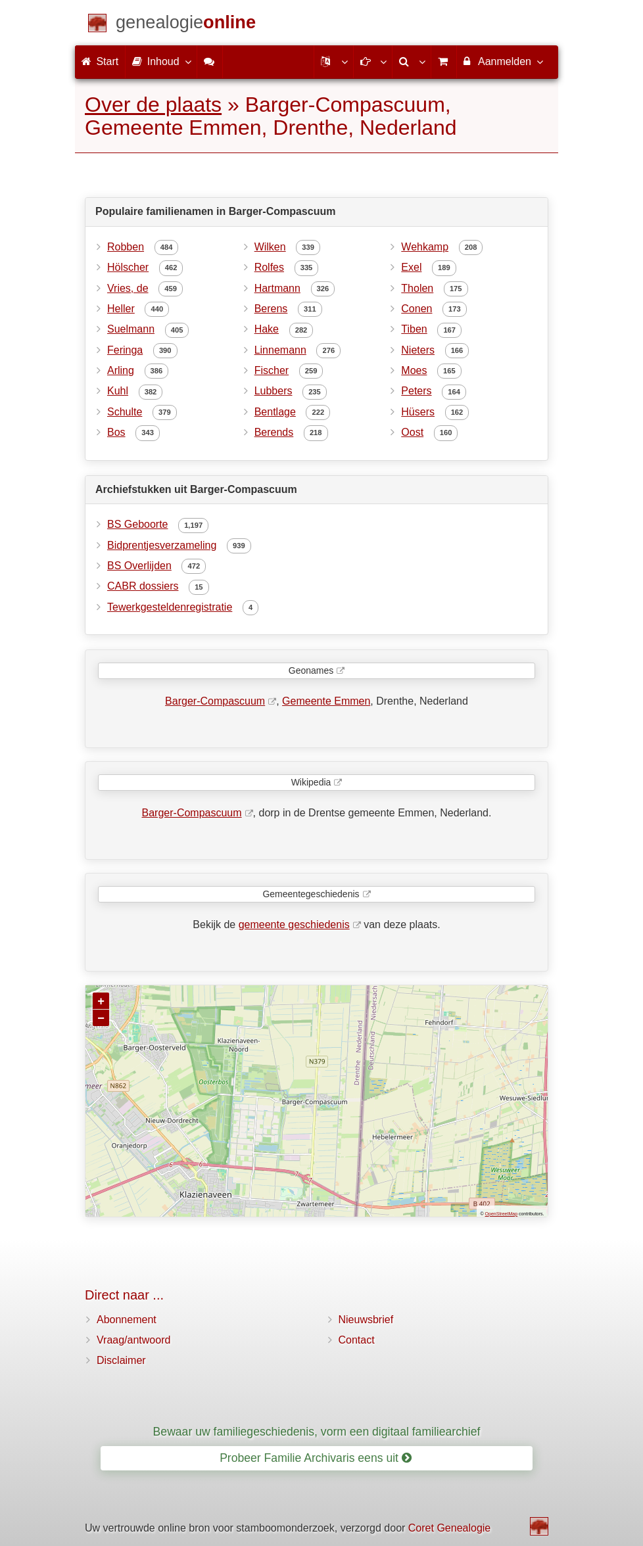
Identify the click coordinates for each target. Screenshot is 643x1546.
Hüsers (418, 411)
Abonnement (126, 1319)
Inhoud (160, 61)
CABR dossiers (142, 586)
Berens (271, 308)
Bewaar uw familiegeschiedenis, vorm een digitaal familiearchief (317, 1431)
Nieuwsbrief (366, 1319)
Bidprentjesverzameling (161, 545)
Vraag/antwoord (133, 1340)
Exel (411, 267)
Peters (416, 390)
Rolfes (269, 267)
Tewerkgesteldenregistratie (169, 607)
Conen (416, 308)
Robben (125, 246)
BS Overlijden (139, 565)
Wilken (270, 246)
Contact (357, 1340)
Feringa (125, 350)
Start (100, 61)
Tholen (417, 288)
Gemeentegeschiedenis (310, 894)
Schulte (124, 411)
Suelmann (131, 329)
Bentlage (275, 411)
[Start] (186, 24)
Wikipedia (311, 782)
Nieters (418, 350)
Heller (121, 308)
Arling (120, 370)
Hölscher (128, 267)
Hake (266, 329)
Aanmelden (503, 61)
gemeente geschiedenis (294, 924)
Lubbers (273, 390)
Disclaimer (121, 1360)
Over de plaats (153, 104)
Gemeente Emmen (326, 701)
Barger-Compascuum (215, 701)
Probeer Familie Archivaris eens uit (316, 1457)
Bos (116, 432)
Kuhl (117, 390)
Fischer (271, 370)
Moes (414, 370)
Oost (412, 432)
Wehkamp (424, 246)
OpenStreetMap (501, 1213)
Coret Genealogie (449, 1528)
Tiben (414, 329)
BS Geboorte (137, 524)
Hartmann (277, 288)
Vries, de (128, 288)
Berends (274, 432)
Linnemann (280, 350)
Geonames (311, 670)
